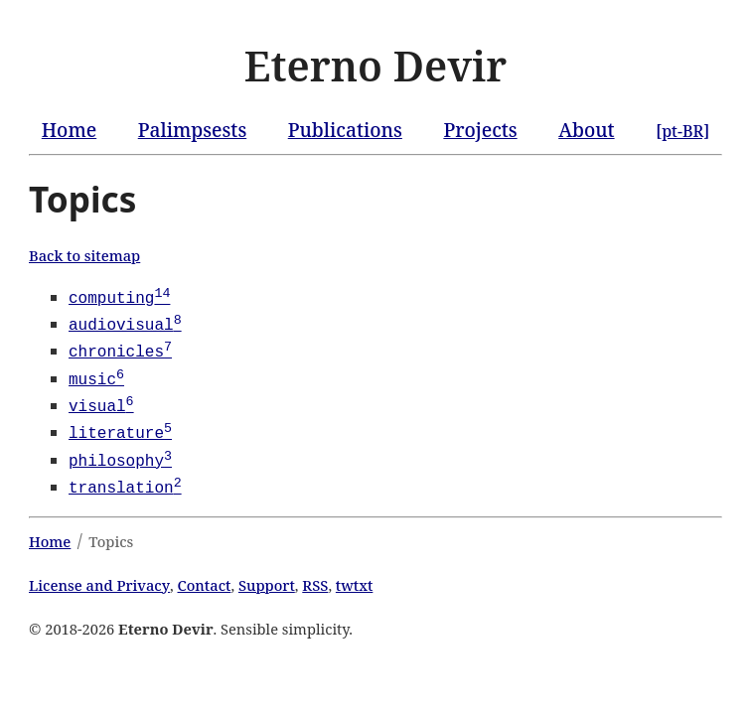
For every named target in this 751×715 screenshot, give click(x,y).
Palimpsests (192, 129)
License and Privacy (99, 577)
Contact (204, 577)
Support (266, 577)
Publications (345, 129)
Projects (480, 129)
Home (69, 129)
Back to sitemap (84, 255)
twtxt (355, 577)
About (586, 129)
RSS (315, 577)
